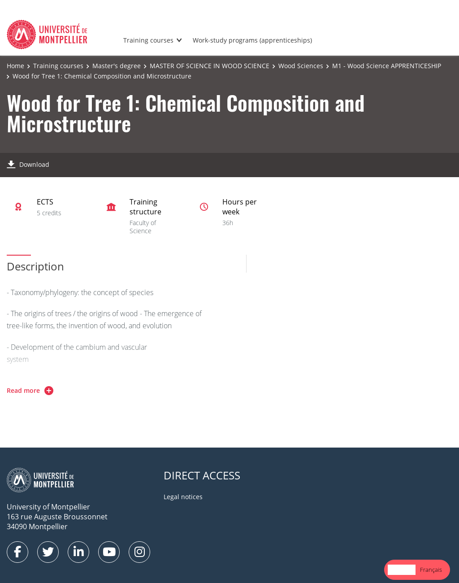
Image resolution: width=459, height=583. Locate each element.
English (401, 570)
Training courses (148, 40)
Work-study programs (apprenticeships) (252, 40)
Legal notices (183, 496)
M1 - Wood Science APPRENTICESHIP (386, 65)
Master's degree (116, 65)
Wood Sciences (300, 65)
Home (15, 65)
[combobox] (402, 570)
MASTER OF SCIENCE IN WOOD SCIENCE (209, 65)
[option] (431, 570)
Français (431, 570)
